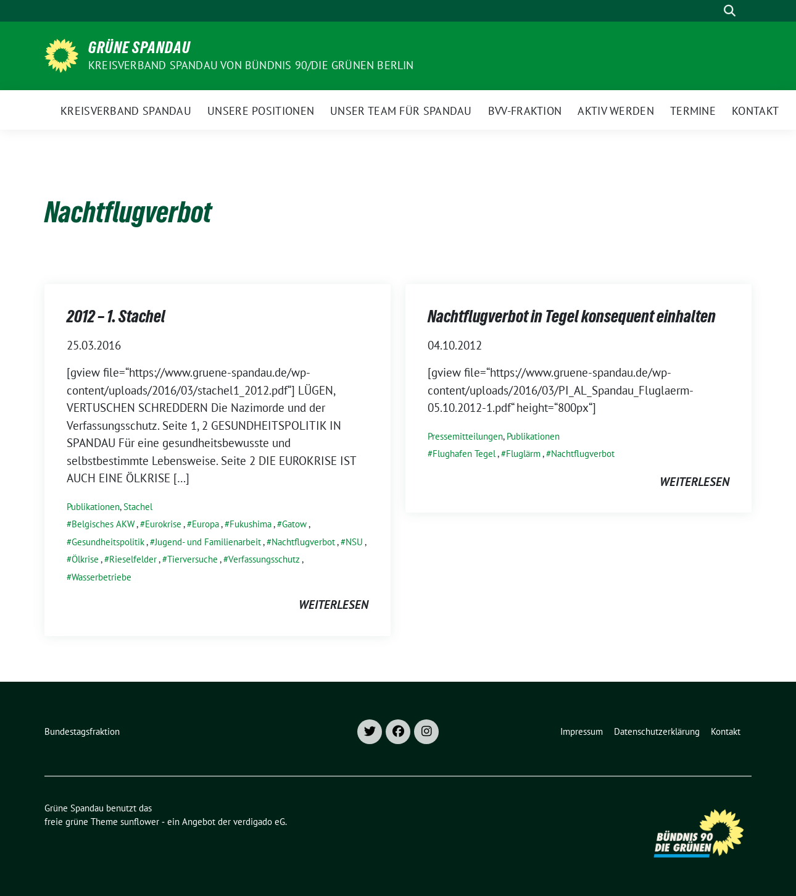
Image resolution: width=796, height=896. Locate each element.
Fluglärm (523, 453)
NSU (354, 542)
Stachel (137, 507)
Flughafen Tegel (464, 453)
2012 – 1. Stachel (116, 316)
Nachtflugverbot (303, 542)
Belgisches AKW (103, 524)
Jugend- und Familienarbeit (208, 542)
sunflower (139, 821)
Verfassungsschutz (264, 559)
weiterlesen (333, 604)
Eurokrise (163, 524)
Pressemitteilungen (465, 436)
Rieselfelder (133, 559)
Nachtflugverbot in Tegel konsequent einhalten (572, 316)
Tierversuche (192, 559)
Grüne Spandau (139, 47)
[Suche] (712, 11)
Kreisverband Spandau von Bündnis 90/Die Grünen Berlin (251, 65)
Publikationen (93, 507)
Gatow (294, 524)
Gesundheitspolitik (108, 542)
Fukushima (251, 524)
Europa (205, 524)
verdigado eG (259, 821)
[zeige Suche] (730, 11)
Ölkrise (85, 559)
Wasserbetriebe (101, 577)
